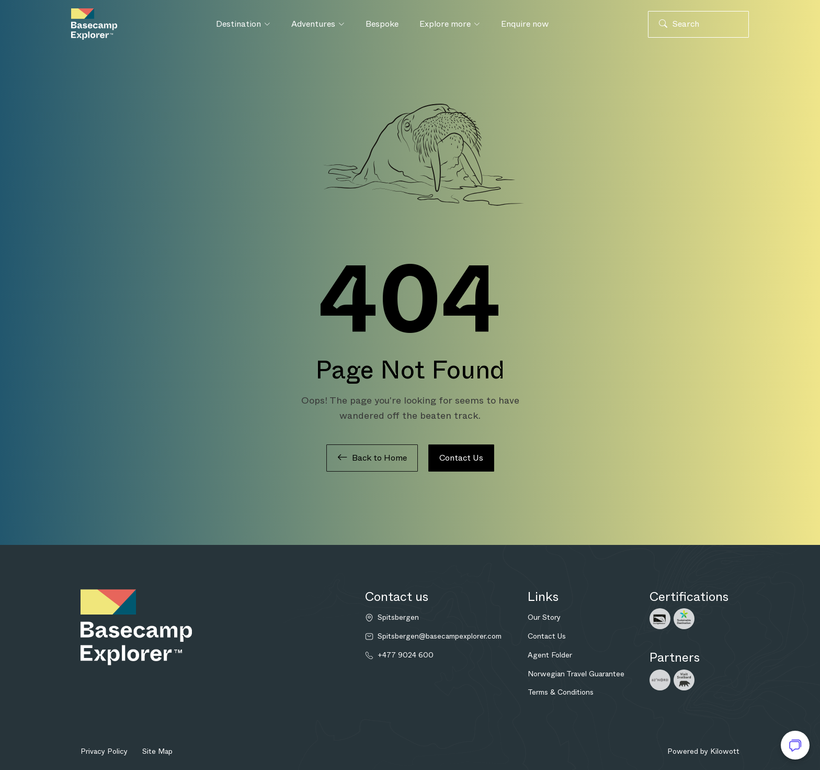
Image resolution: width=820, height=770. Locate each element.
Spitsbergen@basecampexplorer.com (440, 636)
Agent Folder (550, 655)
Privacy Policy (104, 751)
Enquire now (525, 24)
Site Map (157, 751)
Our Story (544, 617)
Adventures (318, 24)
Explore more (449, 24)
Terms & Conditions (561, 692)
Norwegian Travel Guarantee (576, 673)
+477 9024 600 (406, 655)
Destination (243, 24)
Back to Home (372, 458)
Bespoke (382, 24)
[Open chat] (795, 745)
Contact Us (461, 458)
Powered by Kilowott (703, 751)
